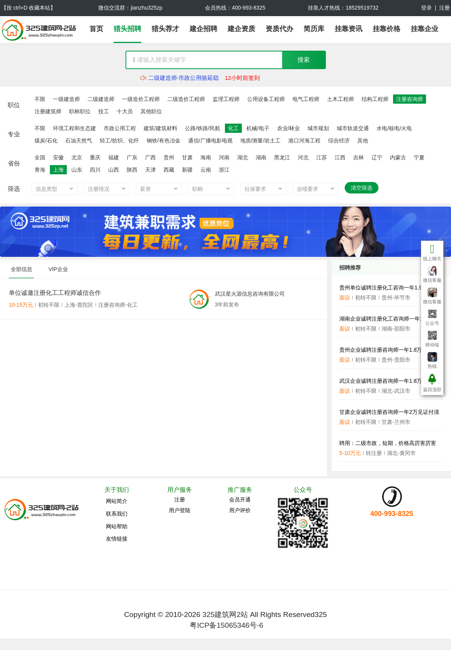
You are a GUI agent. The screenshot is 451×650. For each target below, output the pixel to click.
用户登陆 (179, 510)
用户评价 (240, 510)
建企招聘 (203, 29)
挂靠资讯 (348, 29)
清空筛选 (361, 188)
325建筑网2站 (225, 614)
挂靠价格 (386, 29)
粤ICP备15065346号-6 (226, 625)
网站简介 (116, 501)
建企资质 (241, 29)
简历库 (314, 29)
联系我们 (116, 514)
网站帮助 (116, 526)
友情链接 (116, 539)
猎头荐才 (165, 29)
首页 (96, 29)
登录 (426, 8)
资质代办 (279, 29)
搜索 (303, 59)
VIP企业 (58, 269)
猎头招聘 (127, 29)
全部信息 (21, 269)
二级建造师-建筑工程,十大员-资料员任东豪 (202, 73)
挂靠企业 (424, 29)
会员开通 (240, 499)
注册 (444, 8)
